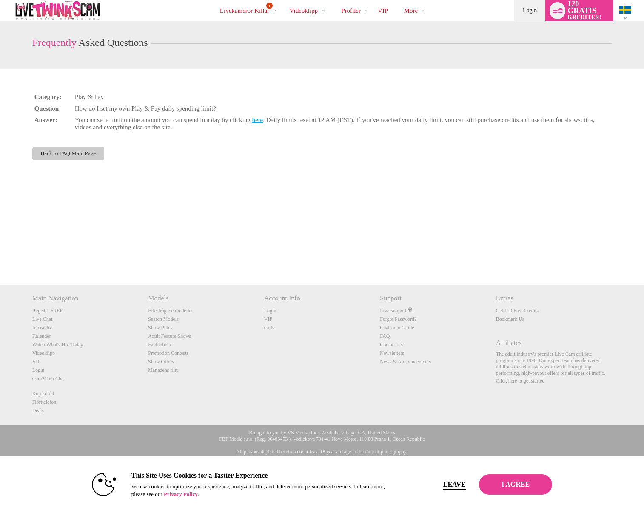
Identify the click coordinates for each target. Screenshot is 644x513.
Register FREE (47, 311)
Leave (441, 484)
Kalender (41, 336)
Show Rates (160, 328)
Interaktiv (42, 328)
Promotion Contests (168, 353)
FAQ (385, 336)
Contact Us (391, 345)
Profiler (351, 10)
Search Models (163, 319)
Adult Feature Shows (169, 336)
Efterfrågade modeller (170, 311)
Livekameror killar (246, 8)
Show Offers (161, 362)
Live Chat (42, 319)
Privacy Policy (167, 494)
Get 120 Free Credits (517, 311)
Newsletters (392, 353)
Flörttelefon (44, 402)
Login (530, 10)
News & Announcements (405, 362)
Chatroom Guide (397, 328)
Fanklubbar (159, 345)
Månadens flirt (163, 370)
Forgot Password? (398, 319)
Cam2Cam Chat (48, 379)
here (257, 119)
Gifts (269, 328)
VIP (383, 10)
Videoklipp (304, 10)
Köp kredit (43, 394)
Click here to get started (520, 381)
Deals (38, 411)
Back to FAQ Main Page (68, 153)
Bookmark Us (510, 319)
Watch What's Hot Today (57, 345)
